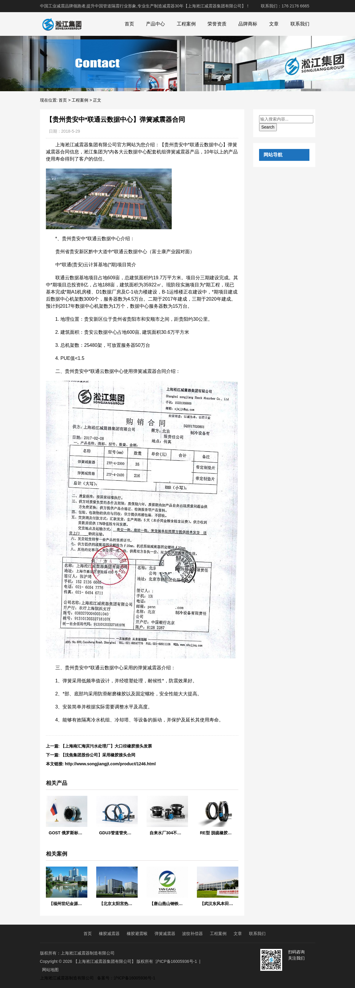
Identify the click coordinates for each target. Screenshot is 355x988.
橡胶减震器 (109, 933)
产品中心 (155, 23)
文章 (274, 23)
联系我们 (299, 23)
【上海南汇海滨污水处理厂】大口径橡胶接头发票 (106, 746)
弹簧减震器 (165, 933)
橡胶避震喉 (137, 933)
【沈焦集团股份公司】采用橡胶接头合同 (98, 755)
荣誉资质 (217, 23)
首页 (129, 23)
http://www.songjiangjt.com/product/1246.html (110, 763)
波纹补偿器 (192, 933)
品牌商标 (247, 23)
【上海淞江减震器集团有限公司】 (104, 961)
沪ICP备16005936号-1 (176, 961)
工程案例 (186, 23)
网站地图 (50, 969)
